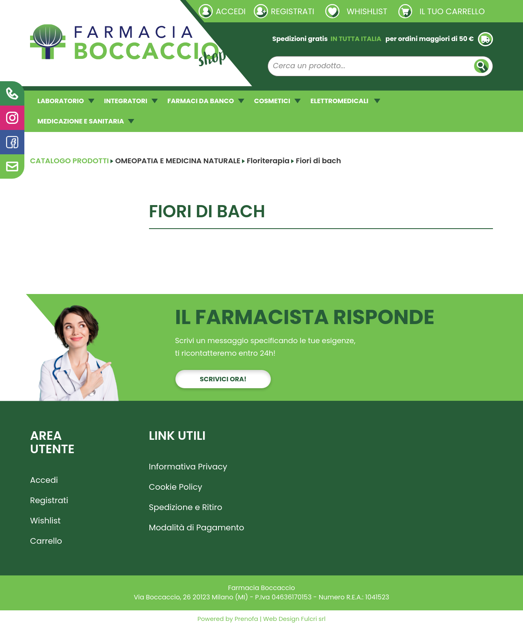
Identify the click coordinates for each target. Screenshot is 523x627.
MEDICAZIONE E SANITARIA (85, 121)
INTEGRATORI (131, 101)
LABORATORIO (65, 101)
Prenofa (245, 618)
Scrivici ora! (223, 379)
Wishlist (45, 520)
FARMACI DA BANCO (205, 101)
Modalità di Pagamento (196, 527)
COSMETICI (277, 101)
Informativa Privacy (188, 466)
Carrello (46, 541)
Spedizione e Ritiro (186, 507)
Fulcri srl (313, 618)
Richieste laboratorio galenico (78, 10)
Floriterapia (268, 161)
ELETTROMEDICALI (345, 101)
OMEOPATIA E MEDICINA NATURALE (177, 161)
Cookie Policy (176, 487)
